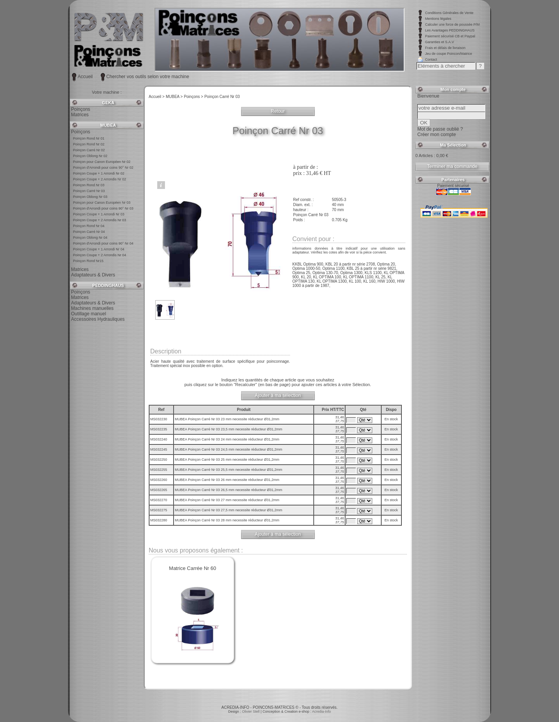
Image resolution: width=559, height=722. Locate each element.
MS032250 (158, 460)
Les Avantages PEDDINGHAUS (449, 30)
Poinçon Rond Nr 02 (88, 144)
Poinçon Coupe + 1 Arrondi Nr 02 (98, 173)
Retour (278, 111)
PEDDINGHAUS (108, 285)
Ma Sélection (453, 145)
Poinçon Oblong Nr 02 (90, 156)
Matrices (80, 114)
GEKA (108, 102)
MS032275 (158, 510)
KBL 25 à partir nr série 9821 (371, 268)
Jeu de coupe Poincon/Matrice (448, 54)
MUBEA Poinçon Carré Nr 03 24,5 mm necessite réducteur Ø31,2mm (228, 449)
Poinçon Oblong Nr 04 (90, 238)
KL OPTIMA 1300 (332, 281)
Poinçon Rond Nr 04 (88, 226)
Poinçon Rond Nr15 (88, 261)
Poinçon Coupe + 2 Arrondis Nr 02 (99, 179)
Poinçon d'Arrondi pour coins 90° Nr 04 (103, 243)
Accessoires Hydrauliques (98, 319)
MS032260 (158, 480)
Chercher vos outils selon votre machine (147, 76)
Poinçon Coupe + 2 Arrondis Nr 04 (99, 255)
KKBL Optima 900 (307, 264)
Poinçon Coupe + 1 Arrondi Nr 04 (98, 249)
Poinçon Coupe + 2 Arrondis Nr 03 (99, 220)
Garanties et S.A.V (439, 42)
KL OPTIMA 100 (327, 277)
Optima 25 (301, 273)
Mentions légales (438, 19)
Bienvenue (428, 96)
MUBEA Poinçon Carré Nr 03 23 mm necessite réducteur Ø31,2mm (227, 419)
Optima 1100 (333, 268)
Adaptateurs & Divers (93, 275)
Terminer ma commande (452, 166)
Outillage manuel (88, 313)
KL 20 (306, 277)
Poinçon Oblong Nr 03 (90, 197)
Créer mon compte (436, 134)
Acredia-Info (321, 711)
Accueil (85, 76)
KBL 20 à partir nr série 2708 (350, 264)
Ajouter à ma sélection (278, 395)
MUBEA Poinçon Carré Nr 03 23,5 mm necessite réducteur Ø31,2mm (228, 429)
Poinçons (80, 109)
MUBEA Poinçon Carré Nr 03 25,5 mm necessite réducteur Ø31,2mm (228, 470)
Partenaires (453, 179)
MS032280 (158, 520)
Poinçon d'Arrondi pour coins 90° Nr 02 (103, 168)
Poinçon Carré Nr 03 (89, 191)
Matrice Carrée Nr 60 (192, 568)
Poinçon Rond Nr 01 (88, 138)
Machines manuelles (92, 308)
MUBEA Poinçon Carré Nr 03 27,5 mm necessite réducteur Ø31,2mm (228, 510)
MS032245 (158, 449)
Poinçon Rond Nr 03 (88, 185)
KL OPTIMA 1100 (358, 277)
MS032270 (158, 500)
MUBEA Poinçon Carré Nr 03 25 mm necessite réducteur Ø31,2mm (227, 460)
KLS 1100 (373, 273)
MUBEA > (174, 96)
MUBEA (108, 125)
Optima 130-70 (325, 273)
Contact (431, 59)
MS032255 (158, 470)
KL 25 (380, 277)
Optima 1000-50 (306, 268)
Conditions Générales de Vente (449, 13)
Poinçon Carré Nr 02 (89, 150)
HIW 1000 (386, 281)
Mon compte (453, 89)
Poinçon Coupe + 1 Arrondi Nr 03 (98, 214)
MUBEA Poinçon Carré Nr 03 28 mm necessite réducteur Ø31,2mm (227, 520)
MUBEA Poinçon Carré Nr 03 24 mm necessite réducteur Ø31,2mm (227, 439)
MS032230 (158, 419)
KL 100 (355, 281)
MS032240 (158, 439)
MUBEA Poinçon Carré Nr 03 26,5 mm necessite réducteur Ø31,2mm (228, 490)
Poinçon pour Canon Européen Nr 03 (101, 203)
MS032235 (158, 429)
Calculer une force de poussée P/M (452, 24)
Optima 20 (386, 264)
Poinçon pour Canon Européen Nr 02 (101, 162)
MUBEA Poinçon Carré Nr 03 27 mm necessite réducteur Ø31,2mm (227, 500)
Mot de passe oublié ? (440, 129)
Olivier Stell (251, 711)
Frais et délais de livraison (445, 48)
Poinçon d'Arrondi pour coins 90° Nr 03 (103, 208)
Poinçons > (193, 96)
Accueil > (157, 96)
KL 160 (369, 281)
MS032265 (158, 490)
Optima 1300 (351, 273)
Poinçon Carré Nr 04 (89, 232)
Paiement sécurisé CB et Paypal (450, 36)
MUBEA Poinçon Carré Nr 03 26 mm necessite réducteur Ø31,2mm (227, 480)
